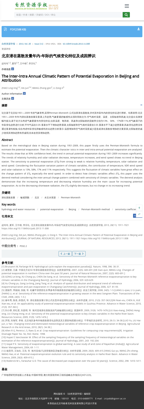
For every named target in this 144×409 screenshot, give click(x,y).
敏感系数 (24, 197)
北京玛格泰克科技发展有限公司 (72, 403)
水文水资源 (50, 197)
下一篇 (79, 253)
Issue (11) (39, 43)
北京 (37, 197)
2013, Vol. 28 (25, 43)
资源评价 (6, 48)
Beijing (72, 209)
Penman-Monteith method (95, 209)
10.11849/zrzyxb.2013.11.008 (76, 43)
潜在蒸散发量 (8, 197)
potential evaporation (51, 209)
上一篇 (65, 253)
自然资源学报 (8, 43)
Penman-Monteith (70, 197)
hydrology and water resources (18, 209)
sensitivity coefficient (126, 209)
